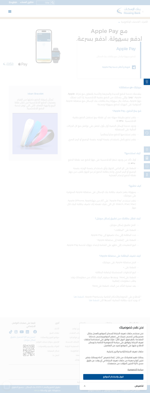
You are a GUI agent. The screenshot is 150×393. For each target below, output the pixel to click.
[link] (147, 82)
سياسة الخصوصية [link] (135, 369)
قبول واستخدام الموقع (113, 377)
